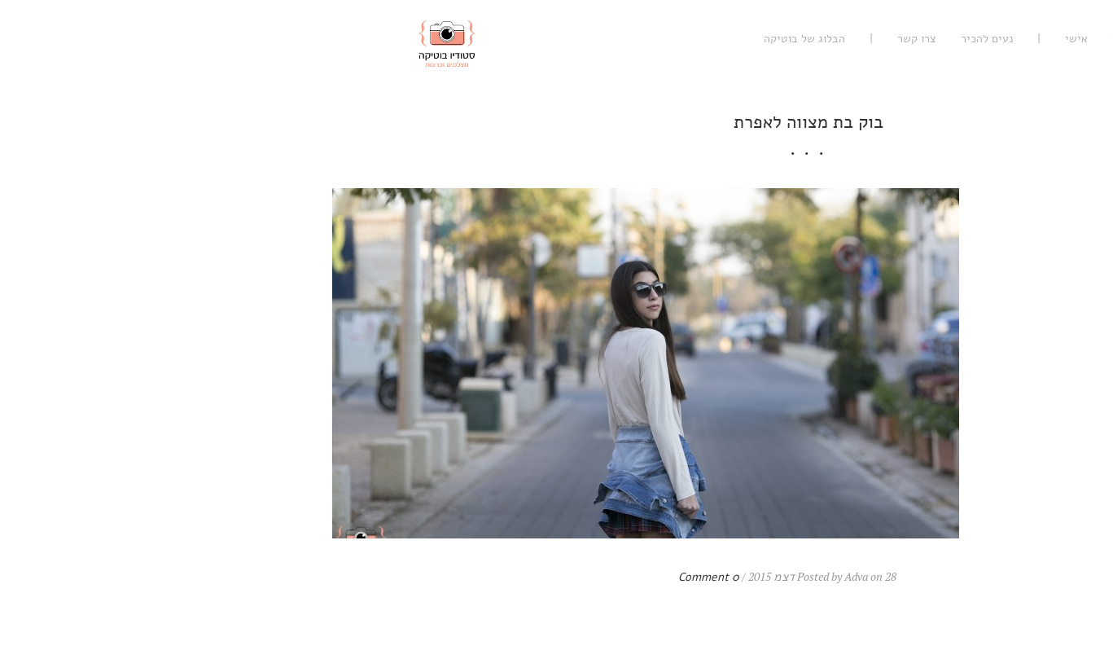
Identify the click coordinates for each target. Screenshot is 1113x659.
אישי (824, 38)
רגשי (924, 38)
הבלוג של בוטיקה (553, 38)
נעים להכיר (735, 38)
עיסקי (874, 38)
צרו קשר (665, 38)
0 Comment (457, 577)
